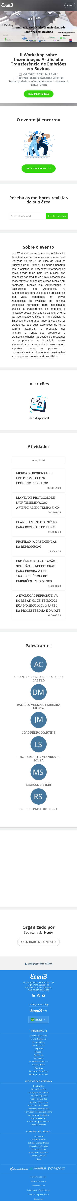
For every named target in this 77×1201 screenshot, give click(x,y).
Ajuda (38, 1159)
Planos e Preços (38, 1149)
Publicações (38, 1086)
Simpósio (38, 1052)
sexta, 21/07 (38, 460)
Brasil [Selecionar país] (38, 1019)
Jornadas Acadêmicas (38, 1061)
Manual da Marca (38, 1181)
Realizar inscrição (38, 93)
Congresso (38, 1048)
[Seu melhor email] (27, 216)
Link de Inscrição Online (38, 1115)
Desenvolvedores (38, 1155)
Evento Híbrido (38, 1045)
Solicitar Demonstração (38, 1143)
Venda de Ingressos (38, 1095)
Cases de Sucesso (38, 1139)
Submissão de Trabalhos (38, 1105)
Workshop (38, 1058)
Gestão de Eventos (38, 1099)
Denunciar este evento (38, 963)
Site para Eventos (38, 1118)
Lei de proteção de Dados (38, 1190)
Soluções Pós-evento (38, 1102)
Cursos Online (38, 1064)
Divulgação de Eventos (39, 1092)
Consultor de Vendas (38, 1146)
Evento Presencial (39, 1039)
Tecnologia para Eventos (38, 1108)
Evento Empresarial (38, 1035)
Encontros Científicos (38, 1071)
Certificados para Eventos (38, 1121)
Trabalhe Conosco (38, 1177)
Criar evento (38, 1136)
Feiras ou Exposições (38, 1074)
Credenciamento (38, 1124)
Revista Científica (38, 1089)
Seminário (38, 1055)
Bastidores (38, 1199)
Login (70, 5)
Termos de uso (38, 1185)
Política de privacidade (38, 1194)
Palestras (39, 1068)
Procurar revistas (38, 168)
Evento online (38, 1042)
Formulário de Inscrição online (38, 1112)
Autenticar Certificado (38, 1152)
